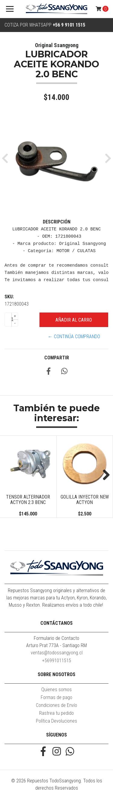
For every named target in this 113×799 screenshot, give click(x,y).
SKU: (9, 297)
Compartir (56, 358)
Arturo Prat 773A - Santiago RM (56, 645)
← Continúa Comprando (74, 336)
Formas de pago (56, 697)
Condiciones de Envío (56, 705)
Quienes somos (56, 689)
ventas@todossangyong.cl (57, 653)
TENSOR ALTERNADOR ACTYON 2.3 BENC (28, 499)
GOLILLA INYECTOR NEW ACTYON (85, 499)
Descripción (57, 222)
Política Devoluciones (56, 721)
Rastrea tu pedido (56, 713)
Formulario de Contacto (56, 638)
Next (104, 475)
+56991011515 (56, 660)
